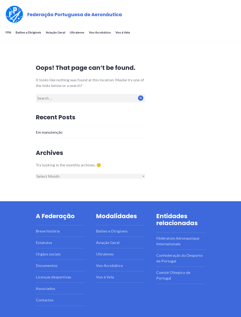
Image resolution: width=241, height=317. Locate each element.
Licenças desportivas (53, 277)
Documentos (46, 265)
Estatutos (44, 242)
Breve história (48, 231)
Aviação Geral (55, 32)
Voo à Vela (122, 32)
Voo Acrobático (100, 32)
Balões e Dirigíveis (28, 32)
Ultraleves (77, 32)
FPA (8, 32)
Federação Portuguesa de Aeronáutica (74, 14)
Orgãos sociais (48, 254)
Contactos (44, 300)
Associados (45, 288)
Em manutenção (49, 132)
